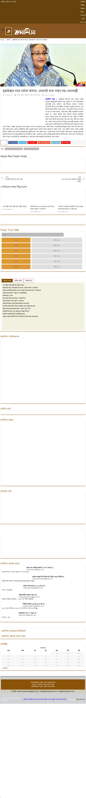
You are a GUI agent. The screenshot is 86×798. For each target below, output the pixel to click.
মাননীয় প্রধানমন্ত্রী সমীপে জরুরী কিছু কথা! (14, 314)
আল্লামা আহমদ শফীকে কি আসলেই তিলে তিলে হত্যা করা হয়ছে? (20, 316)
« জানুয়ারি (4, 668)
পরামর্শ (8, 40)
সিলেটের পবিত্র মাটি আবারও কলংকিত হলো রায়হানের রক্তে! (19, 306)
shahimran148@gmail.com (27, 615)
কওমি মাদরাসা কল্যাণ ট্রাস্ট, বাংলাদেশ (13, 301)
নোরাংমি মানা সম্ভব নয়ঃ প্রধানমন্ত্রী (14, 149)
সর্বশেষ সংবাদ (7, 281)
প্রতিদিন (22, 95)
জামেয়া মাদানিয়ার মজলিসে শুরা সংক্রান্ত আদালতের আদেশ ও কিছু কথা (70, 207)
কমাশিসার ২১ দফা (8, 295)
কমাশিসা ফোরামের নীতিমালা (14, 630)
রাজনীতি (27, 95)
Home (2, 40)
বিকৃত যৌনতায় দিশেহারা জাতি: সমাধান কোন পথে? (17, 309)
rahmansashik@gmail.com (35, 570)
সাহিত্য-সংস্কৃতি (36, 95)
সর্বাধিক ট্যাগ (28, 281)
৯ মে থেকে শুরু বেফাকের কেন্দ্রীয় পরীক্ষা (69, 179)
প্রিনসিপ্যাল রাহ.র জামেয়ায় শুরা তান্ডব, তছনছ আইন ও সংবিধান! (42, 207)
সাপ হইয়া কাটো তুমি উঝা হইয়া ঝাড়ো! (15, 206)
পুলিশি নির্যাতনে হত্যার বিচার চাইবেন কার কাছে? (16, 303)
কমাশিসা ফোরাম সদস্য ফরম (13, 636)
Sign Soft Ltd (80, 699)
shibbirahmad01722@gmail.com (33, 606)
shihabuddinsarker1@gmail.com (29, 597)
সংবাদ (30, 95)
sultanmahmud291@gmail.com (42, 579)
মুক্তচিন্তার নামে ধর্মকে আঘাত (31, 149)
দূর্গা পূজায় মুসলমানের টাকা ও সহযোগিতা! (14, 298)
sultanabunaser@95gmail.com (33, 588)
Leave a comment (49, 95)
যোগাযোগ (83, 15)
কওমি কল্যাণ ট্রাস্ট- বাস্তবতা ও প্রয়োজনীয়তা (15, 293)
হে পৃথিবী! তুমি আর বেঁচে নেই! (16, 178)
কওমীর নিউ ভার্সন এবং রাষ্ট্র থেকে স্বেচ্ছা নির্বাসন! (16, 311)
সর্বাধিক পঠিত (18, 281)
